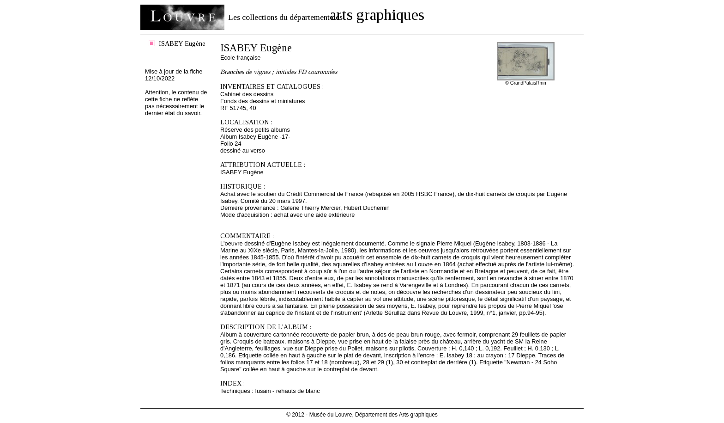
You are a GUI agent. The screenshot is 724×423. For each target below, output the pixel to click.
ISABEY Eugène (182, 43)
